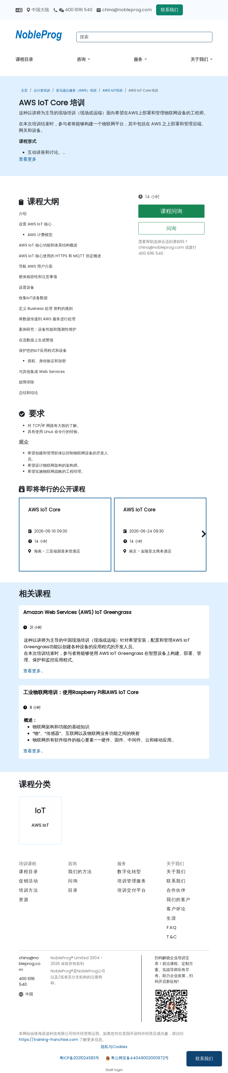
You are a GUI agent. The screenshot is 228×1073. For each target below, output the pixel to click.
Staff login (114, 1070)
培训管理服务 (131, 881)
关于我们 (200, 59)
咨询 (82, 59)
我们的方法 (80, 871)
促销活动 (28, 881)
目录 (73, 890)
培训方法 (28, 890)
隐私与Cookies (114, 1046)
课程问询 (171, 211)
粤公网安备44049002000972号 (140, 1058)
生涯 (171, 918)
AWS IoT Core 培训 (143, 90)
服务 (139, 59)
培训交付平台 (131, 890)
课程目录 (24, 59)
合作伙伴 (176, 890)
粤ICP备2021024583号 (79, 1058)
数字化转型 (129, 871)
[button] (202, 533)
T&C (171, 937)
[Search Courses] (144, 37)
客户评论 (176, 909)
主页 (24, 90)
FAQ (171, 927)
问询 (171, 228)
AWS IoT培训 (112, 90)
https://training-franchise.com (48, 1039)
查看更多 (27, 159)
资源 (23, 899)
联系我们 (204, 1058)
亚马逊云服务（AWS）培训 (76, 90)
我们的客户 (178, 899)
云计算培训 (42, 90)
